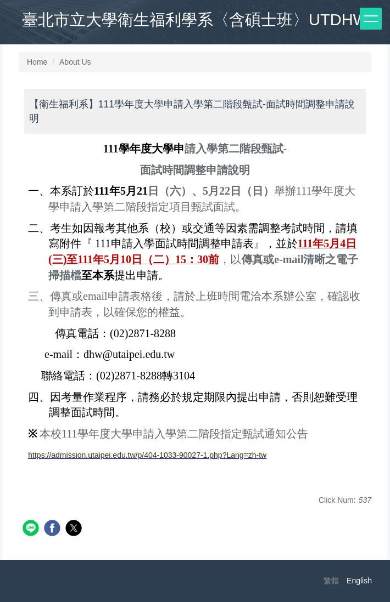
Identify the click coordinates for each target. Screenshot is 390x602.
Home (37, 62)
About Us (75, 62)
